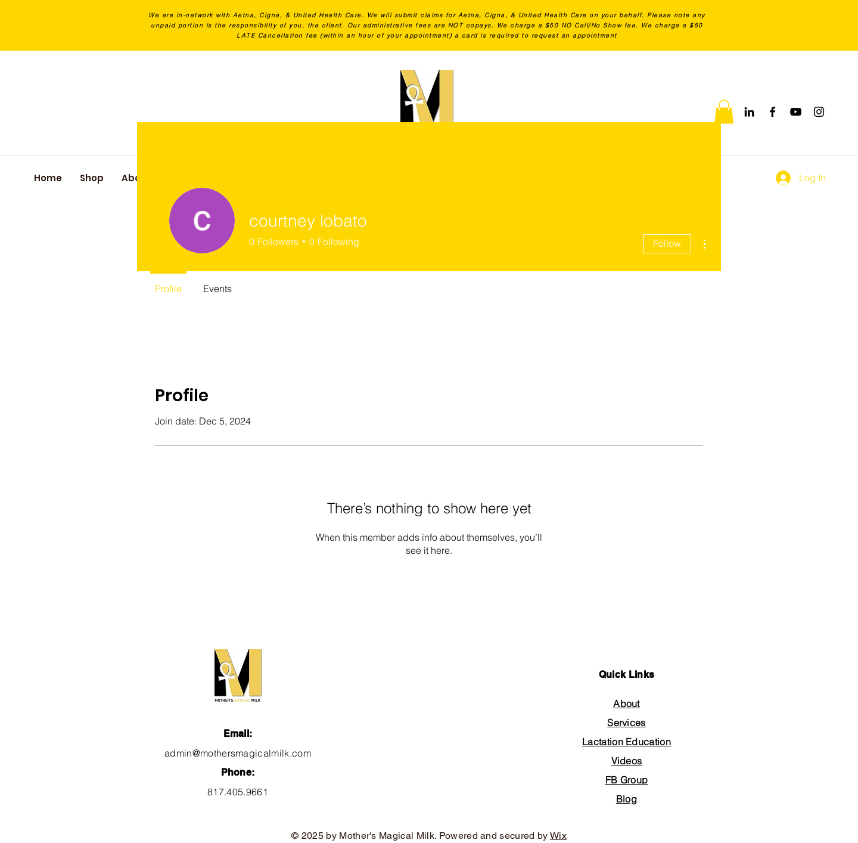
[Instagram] (819, 112)
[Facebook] (772, 112)
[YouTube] (796, 112)
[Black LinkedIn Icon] (749, 112)
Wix (558, 835)
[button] (724, 112)
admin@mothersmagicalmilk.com (237, 753)
